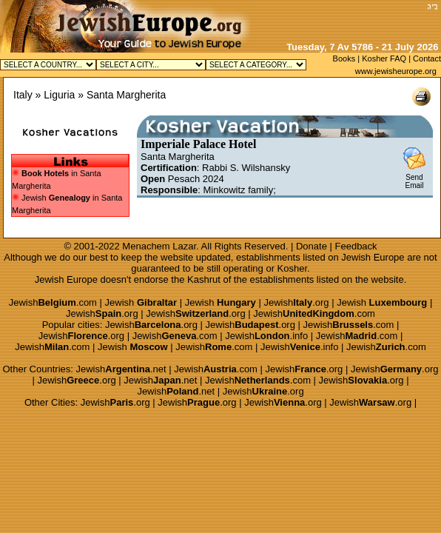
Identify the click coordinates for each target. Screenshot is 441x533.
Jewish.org (296, 302)
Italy (23, 95)
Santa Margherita (126, 95)
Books (344, 58)
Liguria (59, 95)
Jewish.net (121, 369)
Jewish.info (266, 335)
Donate (311, 246)
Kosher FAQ (384, 58)
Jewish (141, 302)
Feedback (356, 246)
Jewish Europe (372, 257)
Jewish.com (53, 302)
